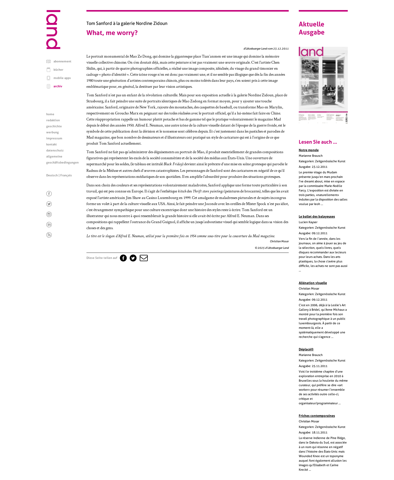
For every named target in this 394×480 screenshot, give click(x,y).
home (50, 114)
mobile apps (62, 78)
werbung (52, 132)
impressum (54, 138)
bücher (58, 69)
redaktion (53, 120)
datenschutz (55, 150)
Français (66, 175)
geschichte (54, 126)
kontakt (51, 144)
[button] (143, 258)
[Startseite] (53, 48)
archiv (58, 86)
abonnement (62, 61)
